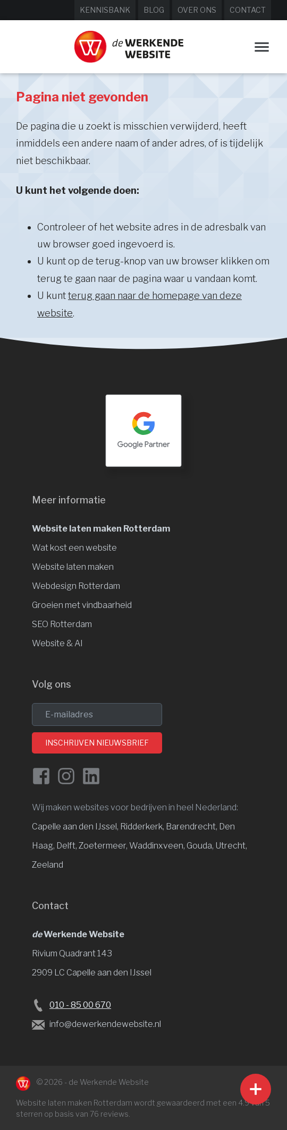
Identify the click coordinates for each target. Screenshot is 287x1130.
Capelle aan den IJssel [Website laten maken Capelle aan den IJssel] (74, 826)
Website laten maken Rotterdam (101, 529)
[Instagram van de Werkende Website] (66, 776)
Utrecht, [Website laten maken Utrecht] (231, 846)
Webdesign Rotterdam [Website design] (76, 586)
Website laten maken (73, 567)
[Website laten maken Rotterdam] (128, 47)
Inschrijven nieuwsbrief (97, 742)
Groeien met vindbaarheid (82, 605)
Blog (154, 9)
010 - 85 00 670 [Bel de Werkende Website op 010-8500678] (80, 1005)
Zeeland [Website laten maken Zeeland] (47, 865)
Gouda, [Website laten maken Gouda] (201, 846)
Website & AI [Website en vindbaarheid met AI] (57, 643)
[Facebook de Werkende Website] (41, 776)
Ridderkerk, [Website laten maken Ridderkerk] (143, 826)
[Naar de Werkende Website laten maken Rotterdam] (23, 1083)
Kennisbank (105, 9)
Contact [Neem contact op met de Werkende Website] (248, 9)
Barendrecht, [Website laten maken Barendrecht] (192, 826)
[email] (97, 714)
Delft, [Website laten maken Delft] (67, 846)
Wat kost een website (74, 548)
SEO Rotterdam (62, 624)
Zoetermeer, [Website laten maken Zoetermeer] (104, 846)
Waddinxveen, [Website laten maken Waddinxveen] (158, 846)
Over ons (197, 9)
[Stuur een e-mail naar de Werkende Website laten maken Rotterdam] (38, 1024)
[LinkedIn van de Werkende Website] (91, 776)
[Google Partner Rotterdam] (143, 430)
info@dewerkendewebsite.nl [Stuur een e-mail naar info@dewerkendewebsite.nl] (105, 1024)
